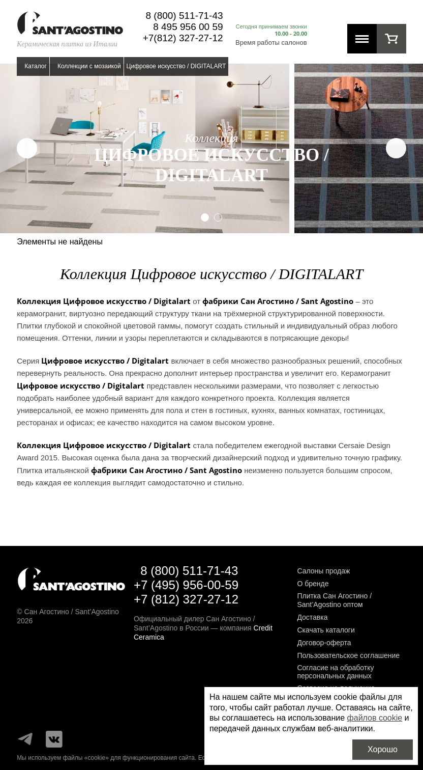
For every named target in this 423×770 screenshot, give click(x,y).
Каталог (35, 66)
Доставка (312, 617)
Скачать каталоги (325, 630)
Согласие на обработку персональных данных (335, 672)
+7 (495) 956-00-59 (186, 585)
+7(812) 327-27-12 (183, 38)
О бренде (312, 584)
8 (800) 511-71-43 (184, 15)
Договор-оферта (324, 643)
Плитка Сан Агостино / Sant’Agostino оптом (334, 600)
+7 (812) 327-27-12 (186, 599)
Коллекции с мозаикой (89, 66)
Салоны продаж (323, 571)
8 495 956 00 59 (188, 26)
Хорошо (383, 749)
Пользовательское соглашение (348, 655)
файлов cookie (375, 717)
